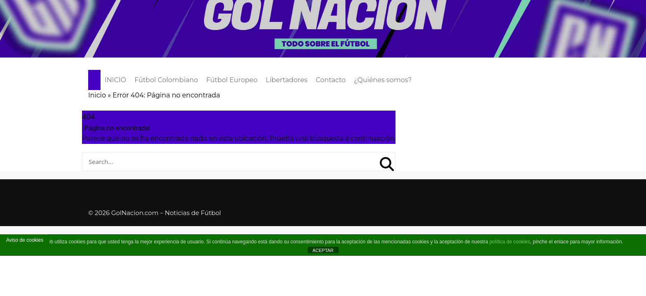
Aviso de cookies (24, 240)
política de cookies (509, 242)
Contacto (331, 80)
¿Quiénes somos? (383, 80)
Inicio (97, 95)
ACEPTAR (322, 250)
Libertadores (286, 80)
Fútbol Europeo (232, 80)
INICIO (115, 80)
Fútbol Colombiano (166, 80)
